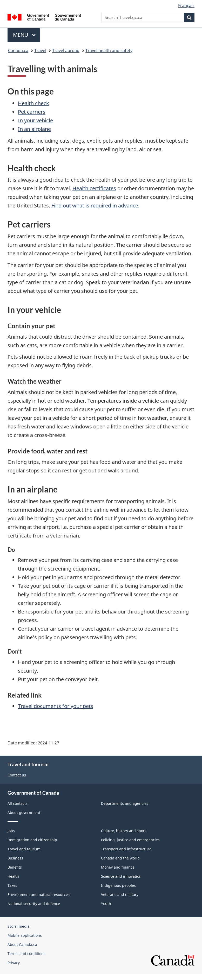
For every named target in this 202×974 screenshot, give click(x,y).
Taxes (12, 885)
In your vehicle (35, 120)
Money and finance (117, 867)
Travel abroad (65, 50)
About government (24, 812)
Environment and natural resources (39, 894)
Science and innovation (121, 876)
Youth (106, 903)
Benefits (15, 867)
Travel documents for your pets (55, 706)
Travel (40, 50)
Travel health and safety (108, 50)
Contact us (17, 775)
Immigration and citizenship (32, 839)
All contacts (18, 803)
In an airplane (34, 128)
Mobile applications (25, 935)
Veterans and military (119, 894)
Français (186, 5)
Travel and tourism (24, 848)
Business (15, 858)
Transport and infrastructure (126, 848)
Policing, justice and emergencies (130, 839)
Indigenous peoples (118, 885)
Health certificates (94, 188)
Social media (19, 926)
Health (13, 876)
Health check (33, 103)
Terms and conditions (26, 953)
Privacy (14, 962)
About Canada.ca (22, 944)
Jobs (11, 830)
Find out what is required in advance (94, 205)
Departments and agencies (124, 803)
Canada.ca (18, 50)
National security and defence (34, 903)
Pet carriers (31, 111)
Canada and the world (120, 858)
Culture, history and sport (123, 830)
